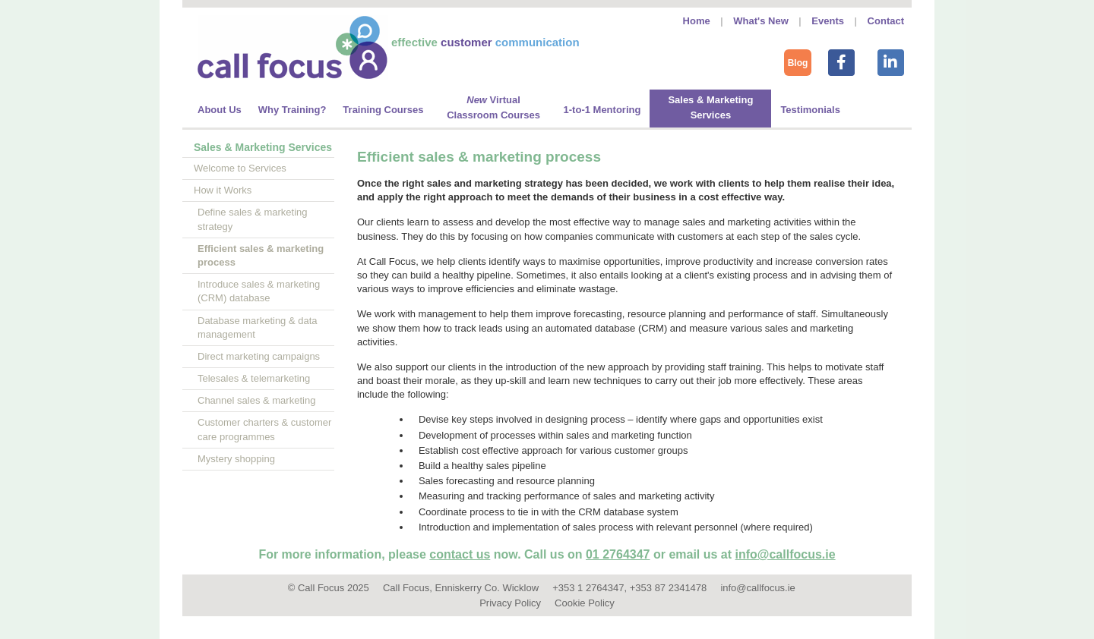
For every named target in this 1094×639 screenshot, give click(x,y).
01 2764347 (618, 554)
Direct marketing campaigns (259, 356)
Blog (798, 63)
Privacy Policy (510, 603)
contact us (459, 554)
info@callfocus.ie (785, 554)
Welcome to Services (240, 168)
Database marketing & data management (258, 327)
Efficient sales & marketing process (261, 255)
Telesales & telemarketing (254, 378)
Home (696, 21)
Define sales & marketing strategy (253, 218)
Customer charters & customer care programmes (264, 429)
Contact (886, 21)
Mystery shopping (236, 458)
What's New (760, 21)
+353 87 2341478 (668, 587)
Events (827, 21)
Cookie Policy (585, 603)
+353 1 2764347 (588, 587)
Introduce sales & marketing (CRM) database (259, 291)
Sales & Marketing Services (263, 147)
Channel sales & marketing (256, 400)
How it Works (222, 190)
